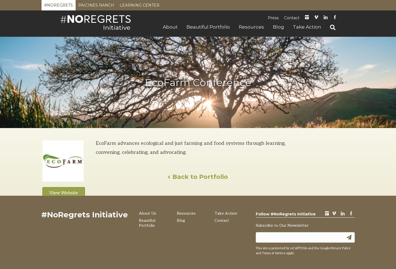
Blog (278, 27)
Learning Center (139, 6)
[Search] (331, 27)
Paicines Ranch (96, 6)
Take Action (307, 27)
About (170, 27)
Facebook (335, 17)
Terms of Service (273, 253)
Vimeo (316, 17)
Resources (251, 27)
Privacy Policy (341, 248)
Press (273, 17)
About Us (147, 213)
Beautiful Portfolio (208, 27)
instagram (307, 17)
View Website (63, 193)
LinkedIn (326, 17)
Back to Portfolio (198, 177)
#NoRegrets (59, 6)
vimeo (334, 214)
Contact (291, 17)
